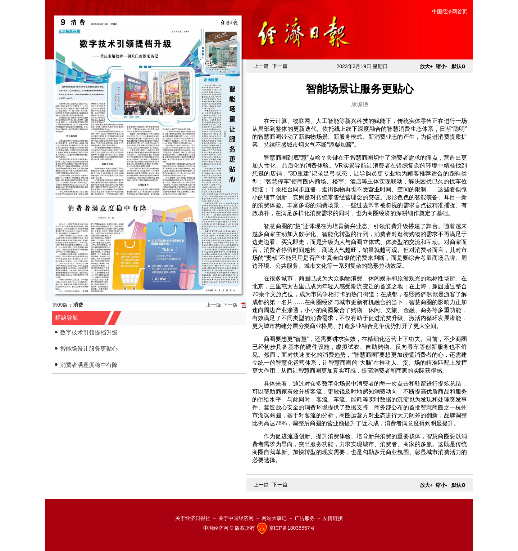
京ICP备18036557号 (292, 528)
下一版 (230, 305)
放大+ (426, 66)
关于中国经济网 (236, 518)
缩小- (441, 66)
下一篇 (279, 66)
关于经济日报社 (192, 518)
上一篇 (261, 66)
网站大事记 (274, 518)
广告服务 (305, 518)
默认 (458, 66)
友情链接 (333, 518)
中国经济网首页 (449, 11)
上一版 (213, 305)
